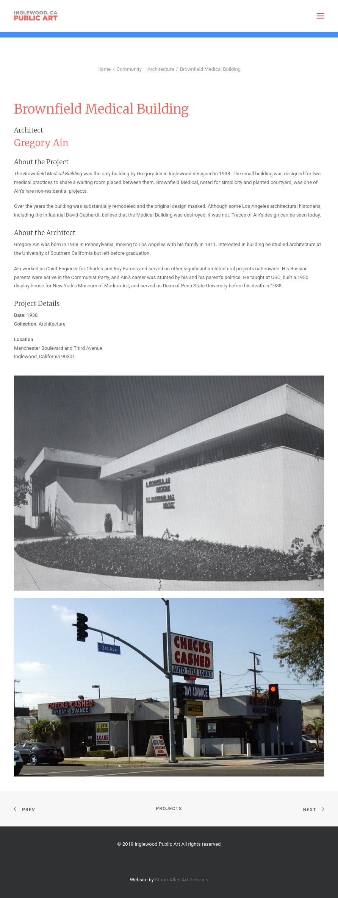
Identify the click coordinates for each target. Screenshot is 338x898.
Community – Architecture (145, 69)
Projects (169, 808)
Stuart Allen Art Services (181, 879)
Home (104, 69)
